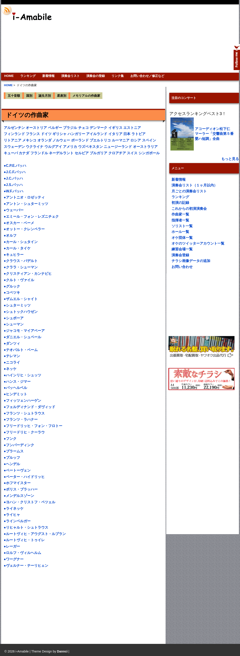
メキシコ (29, 140)
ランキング (28, 76)
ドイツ (46, 134)
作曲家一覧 (180, 214)
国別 (29, 95)
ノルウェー (61, 140)
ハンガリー (76, 134)
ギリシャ (59, 134)
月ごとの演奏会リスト (189, 191)
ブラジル (70, 128)
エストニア (132, 128)
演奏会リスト (70, 76)
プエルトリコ (100, 140)
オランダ (44, 140)
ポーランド (80, 140)
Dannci (62, 651)
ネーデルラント (61, 153)
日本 (126, 134)
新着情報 (48, 76)
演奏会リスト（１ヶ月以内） (194, 185)
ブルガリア (98, 153)
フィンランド (14, 134)
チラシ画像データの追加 (191, 261)
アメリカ (70, 147)
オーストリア (36, 128)
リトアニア (12, 140)
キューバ (11, 153)
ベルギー (55, 128)
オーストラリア (145, 147)
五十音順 (14, 95)
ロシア (135, 140)
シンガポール (149, 153)
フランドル (39, 153)
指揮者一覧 (180, 220)
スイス (132, 153)
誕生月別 (45, 95)
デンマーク (98, 128)
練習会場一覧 (182, 249)
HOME (9, 76)
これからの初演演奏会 (189, 208)
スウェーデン (14, 147)
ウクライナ (34, 147)
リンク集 (117, 76)
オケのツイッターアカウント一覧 (198, 243)
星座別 (61, 95)
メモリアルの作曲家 (86, 95)
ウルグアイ (53, 147)
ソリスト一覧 (182, 226)
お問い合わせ (182, 267)
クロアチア (117, 153)
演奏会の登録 (95, 76)
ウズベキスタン (90, 147)
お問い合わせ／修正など (147, 76)
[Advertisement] (181, 38)
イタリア (115, 134)
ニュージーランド (118, 147)
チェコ (83, 128)
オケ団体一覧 (182, 238)
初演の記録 (180, 202)
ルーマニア (120, 140)
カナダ (24, 153)
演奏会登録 (180, 255)
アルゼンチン (14, 128)
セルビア (82, 153)
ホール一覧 (180, 232)
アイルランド (96, 134)
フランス (33, 134)
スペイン (149, 140)
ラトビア (138, 134)
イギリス (115, 128)
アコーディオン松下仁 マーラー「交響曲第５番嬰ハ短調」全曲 (214, 134)
